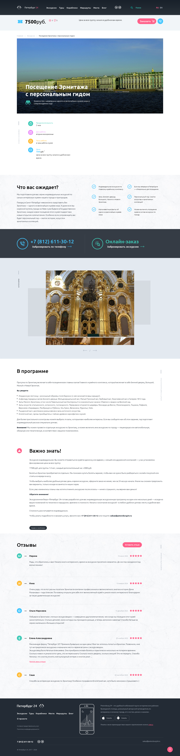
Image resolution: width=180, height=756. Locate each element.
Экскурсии (51, 7)
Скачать (109, 718)
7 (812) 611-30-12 (25, 741)
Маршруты (85, 7)
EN (161, 7)
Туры (61, 7)
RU (157, 7)
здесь (150, 724)
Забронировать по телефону (49, 246)
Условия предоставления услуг (28, 726)
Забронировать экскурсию (123, 246)
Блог (104, 7)
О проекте (22, 718)
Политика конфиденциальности (28, 729)
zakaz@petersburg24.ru (151, 741)
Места (96, 7)
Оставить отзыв (132, 544)
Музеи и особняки (38, 528)
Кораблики (72, 7)
